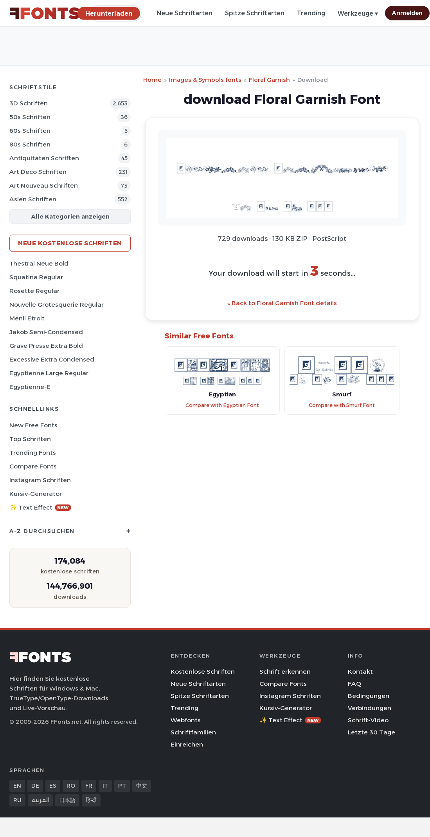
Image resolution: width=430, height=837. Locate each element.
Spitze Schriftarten (254, 13)
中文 (141, 785)
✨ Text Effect (40, 507)
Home (152, 79)
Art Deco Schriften (38, 171)
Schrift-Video (368, 720)
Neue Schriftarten (184, 13)
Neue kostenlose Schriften (70, 243)
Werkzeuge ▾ (358, 13)
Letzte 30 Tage (371, 732)
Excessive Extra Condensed (51, 359)
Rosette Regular (34, 291)
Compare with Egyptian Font (222, 405)
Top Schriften (30, 439)
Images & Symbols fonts (205, 79)
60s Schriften (29, 130)
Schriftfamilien (193, 732)
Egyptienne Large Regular (48, 373)
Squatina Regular (36, 277)
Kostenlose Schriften (203, 671)
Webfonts (186, 720)
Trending (311, 13)
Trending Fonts (32, 452)
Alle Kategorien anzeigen (70, 216)
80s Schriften (29, 144)
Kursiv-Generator (35, 493)
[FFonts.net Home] (44, 13)
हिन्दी (91, 800)
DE (35, 785)
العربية (40, 800)
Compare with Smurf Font (342, 405)
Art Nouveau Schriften (43, 185)
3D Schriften (28, 103)
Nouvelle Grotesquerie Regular (56, 304)
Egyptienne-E (29, 386)
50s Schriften (29, 117)
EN (17, 785)
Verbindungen (369, 708)
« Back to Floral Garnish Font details (282, 303)
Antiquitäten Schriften (44, 158)
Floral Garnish (269, 79)
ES (52, 785)
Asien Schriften (32, 199)
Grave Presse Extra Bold (46, 345)
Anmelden (407, 12)
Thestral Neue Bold (38, 263)
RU (17, 800)
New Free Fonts (33, 425)
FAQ (354, 683)
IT (105, 785)
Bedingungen (368, 696)
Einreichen (187, 744)
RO (71, 785)
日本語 (67, 800)
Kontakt (360, 671)
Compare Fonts (33, 466)
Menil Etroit (27, 318)
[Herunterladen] (108, 13)
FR (88, 785)
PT (122, 785)
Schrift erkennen (285, 671)
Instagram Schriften (40, 480)
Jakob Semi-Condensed (46, 332)
